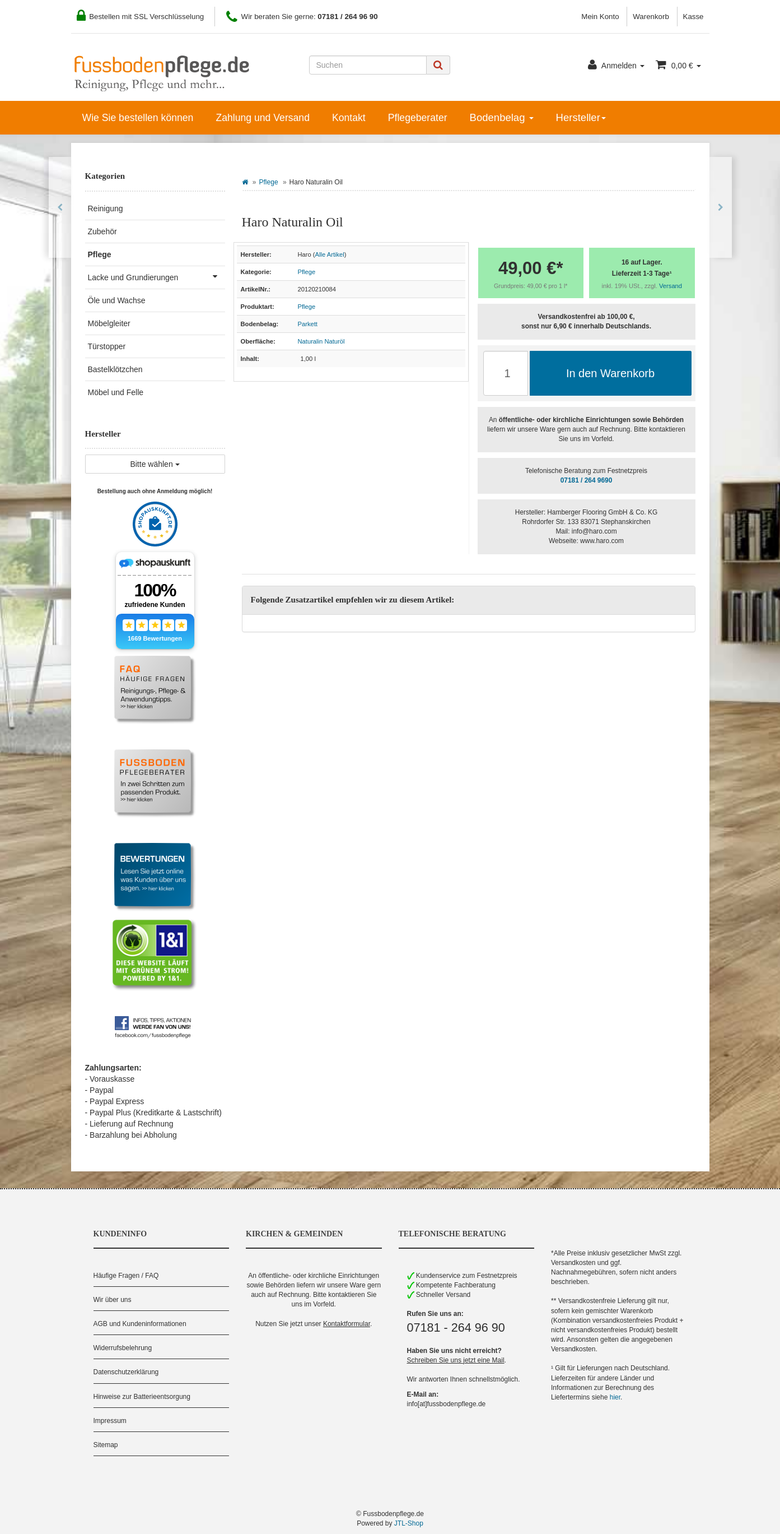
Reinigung (105, 208)
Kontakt (349, 117)
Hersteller (581, 117)
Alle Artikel (329, 254)
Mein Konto (600, 16)
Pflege (268, 182)
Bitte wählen (154, 464)
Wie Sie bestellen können (138, 117)
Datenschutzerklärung (126, 1372)
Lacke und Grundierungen (156, 276)
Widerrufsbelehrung (123, 1348)
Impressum (110, 1421)
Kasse (693, 16)
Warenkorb (651, 16)
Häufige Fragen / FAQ (126, 1276)
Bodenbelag (502, 117)
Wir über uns (113, 1300)
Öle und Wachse (117, 300)
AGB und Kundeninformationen (140, 1324)
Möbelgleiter (109, 323)
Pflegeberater (417, 117)
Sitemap (106, 1445)
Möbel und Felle (116, 392)
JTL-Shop (408, 1523)
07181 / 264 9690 (587, 480)
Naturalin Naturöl (321, 341)
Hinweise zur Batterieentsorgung (142, 1397)
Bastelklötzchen (115, 369)
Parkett (307, 324)
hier (615, 1397)
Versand (670, 285)
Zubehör (102, 231)
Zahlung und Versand (263, 117)
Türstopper (107, 346)
